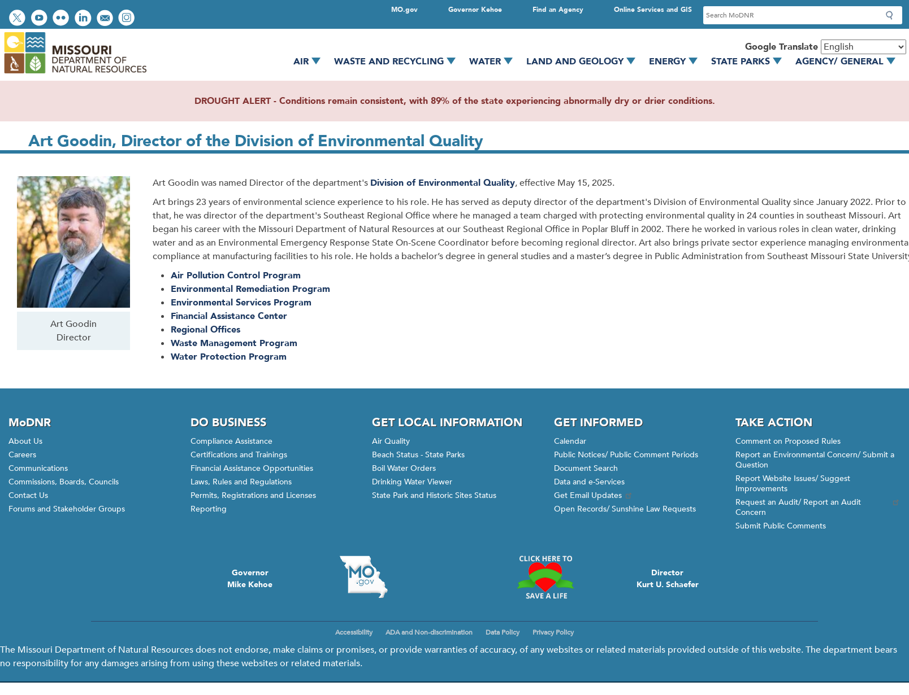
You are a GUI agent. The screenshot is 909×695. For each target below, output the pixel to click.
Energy (677, 61)
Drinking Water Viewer (412, 482)
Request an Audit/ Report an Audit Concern (818, 507)
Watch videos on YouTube (40, 19)
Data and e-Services (589, 482)
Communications (38, 468)
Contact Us (28, 495)
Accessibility (354, 632)
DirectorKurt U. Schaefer (668, 578)
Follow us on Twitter (18, 19)
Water (495, 61)
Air (310, 61)
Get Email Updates (593, 495)
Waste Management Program (234, 343)
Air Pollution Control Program (236, 275)
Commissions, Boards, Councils (63, 482)
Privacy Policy (553, 632)
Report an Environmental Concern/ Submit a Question (814, 459)
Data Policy (503, 632)
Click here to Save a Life (546, 577)
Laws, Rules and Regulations (241, 482)
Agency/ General (849, 61)
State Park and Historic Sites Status (434, 495)
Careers (22, 454)
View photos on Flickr (62, 19)
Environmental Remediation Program (250, 289)
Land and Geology (584, 61)
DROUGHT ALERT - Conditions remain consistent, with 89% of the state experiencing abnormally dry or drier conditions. (454, 101)
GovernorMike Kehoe (249, 578)
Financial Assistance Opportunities (252, 468)
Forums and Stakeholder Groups (66, 509)
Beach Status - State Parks (418, 454)
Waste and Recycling (399, 61)
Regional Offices (205, 330)
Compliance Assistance (231, 441)
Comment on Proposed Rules (788, 441)
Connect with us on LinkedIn (84, 19)
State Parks (750, 61)
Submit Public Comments (780, 526)
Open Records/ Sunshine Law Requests (625, 509)
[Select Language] (863, 47)
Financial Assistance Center (229, 316)
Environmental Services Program (241, 302)
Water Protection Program (229, 357)
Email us (106, 19)
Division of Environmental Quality (442, 183)
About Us (25, 441)
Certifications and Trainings (239, 454)
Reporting (209, 509)
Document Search (586, 468)
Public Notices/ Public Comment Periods (626, 454)
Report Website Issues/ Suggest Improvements (792, 483)
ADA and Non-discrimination (429, 632)
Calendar (570, 441)
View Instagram (127, 19)
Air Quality (391, 441)
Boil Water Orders (404, 468)
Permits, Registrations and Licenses (253, 495)
